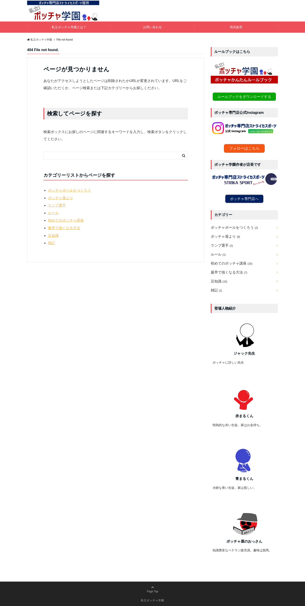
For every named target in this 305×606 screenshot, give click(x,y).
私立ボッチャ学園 (152, 599)
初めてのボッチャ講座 (66, 220)
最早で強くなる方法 (64, 228)
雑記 (51, 243)
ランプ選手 (57, 205)
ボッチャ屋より (60, 198)
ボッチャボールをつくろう (69, 190)
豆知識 (53, 235)
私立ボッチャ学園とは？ (69, 27)
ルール (53, 213)
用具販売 (236, 27)
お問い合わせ (152, 27)
